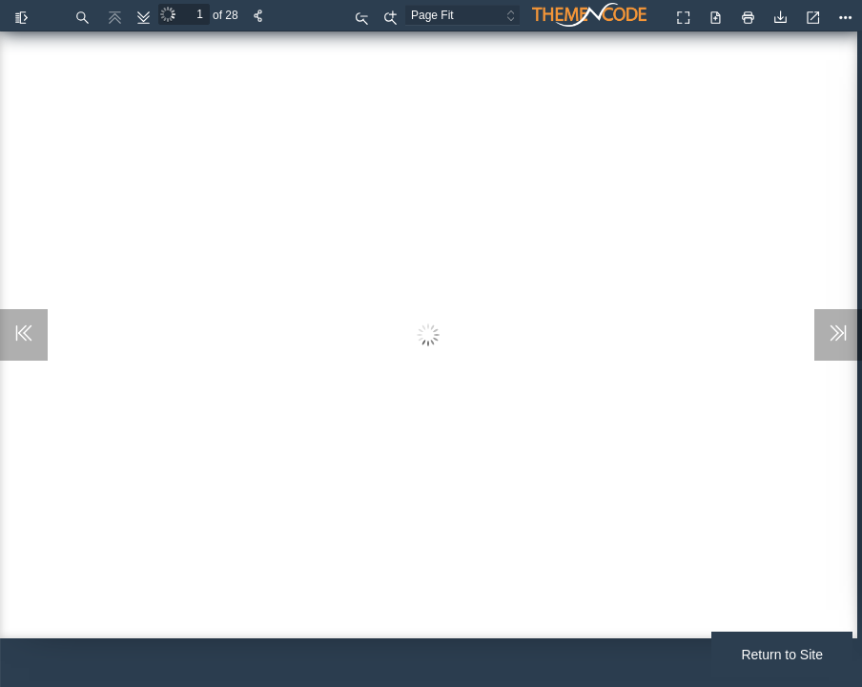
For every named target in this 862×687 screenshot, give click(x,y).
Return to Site (782, 654)
